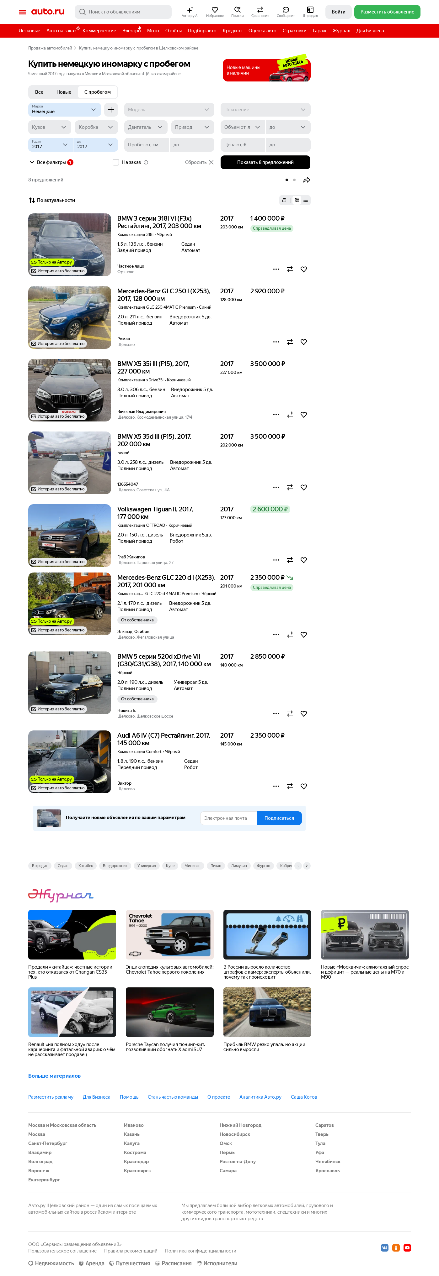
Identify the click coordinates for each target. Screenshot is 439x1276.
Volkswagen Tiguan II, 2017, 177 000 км (155, 512)
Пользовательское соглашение (62, 1251)
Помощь (129, 1097)
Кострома (135, 1152)
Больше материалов (54, 1076)
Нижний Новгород (240, 1125)
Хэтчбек (85, 866)
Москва (36, 1134)
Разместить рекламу (50, 1097)
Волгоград (40, 1161)
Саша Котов (304, 1097)
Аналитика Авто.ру (260, 1097)
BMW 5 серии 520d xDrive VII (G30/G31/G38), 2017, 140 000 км (164, 660)
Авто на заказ (62, 30)
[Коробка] (96, 127)
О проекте (218, 1097)
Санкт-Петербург (47, 1143)
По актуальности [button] (51, 200)
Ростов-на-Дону (238, 1161)
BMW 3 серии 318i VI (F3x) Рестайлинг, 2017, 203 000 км (159, 222)
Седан (63, 866)
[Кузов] (49, 127)
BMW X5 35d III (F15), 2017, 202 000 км (154, 440)
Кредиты (232, 31)
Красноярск (137, 1171)
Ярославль (327, 1171)
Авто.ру (48, 12)
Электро (131, 31)
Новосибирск (235, 1134)
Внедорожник (115, 866)
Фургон (263, 866)
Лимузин (239, 866)
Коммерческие (99, 31)
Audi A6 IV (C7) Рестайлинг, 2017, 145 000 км (163, 739)
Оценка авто (262, 31)
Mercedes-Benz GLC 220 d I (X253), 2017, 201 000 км (166, 581)
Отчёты (173, 31)
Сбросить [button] (199, 162)
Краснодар (136, 1161)
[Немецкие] (64, 110)
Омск (226, 1143)
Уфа (319, 1152)
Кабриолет (289, 866)
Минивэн (193, 866)
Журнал (341, 31)
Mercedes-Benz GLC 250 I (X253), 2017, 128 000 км (164, 294)
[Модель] (169, 110)
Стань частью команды (173, 1097)
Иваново (134, 1125)
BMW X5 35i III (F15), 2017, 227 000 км (153, 367)
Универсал (146, 866)
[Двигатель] (145, 127)
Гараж (319, 31)
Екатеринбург (44, 1180)
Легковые (29, 31)
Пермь (227, 1152)
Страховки (295, 31)
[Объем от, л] (243, 127)
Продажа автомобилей (50, 48)
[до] (288, 127)
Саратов (324, 1125)
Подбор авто (202, 31)
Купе (170, 866)
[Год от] (50, 145)
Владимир (39, 1152)
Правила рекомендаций (131, 1251)
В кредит (40, 866)
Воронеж (38, 1171)
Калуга (132, 1143)
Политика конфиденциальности (200, 1251)
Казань (132, 1134)
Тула (320, 1143)
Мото (153, 31)
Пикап (216, 866)
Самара (228, 1171)
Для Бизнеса (370, 31)
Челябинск (327, 1161)
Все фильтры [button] (47, 162)
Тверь (322, 1134)
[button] (190, 12)
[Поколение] (266, 110)
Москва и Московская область (62, 1125)
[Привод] (192, 127)
